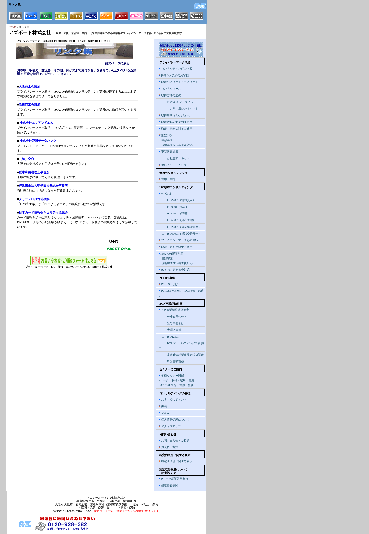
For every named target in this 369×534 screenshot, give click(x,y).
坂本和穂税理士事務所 (34, 172)
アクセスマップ (170, 426)
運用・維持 (167, 179)
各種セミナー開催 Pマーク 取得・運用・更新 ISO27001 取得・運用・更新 (176, 380)
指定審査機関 (168, 485)
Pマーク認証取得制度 (173, 479)
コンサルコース (170, 88)
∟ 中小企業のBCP (172, 316)
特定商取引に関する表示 (175, 461)
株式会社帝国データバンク (37, 140)
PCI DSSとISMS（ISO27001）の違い (181, 293)
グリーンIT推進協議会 (34, 199)
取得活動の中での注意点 (175, 122)
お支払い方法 (168, 447)
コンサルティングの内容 (175, 68)
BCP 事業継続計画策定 (174, 310)
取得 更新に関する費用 (175, 128)
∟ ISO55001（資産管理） (177, 220)
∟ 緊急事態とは (171, 323)
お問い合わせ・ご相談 (174, 440)
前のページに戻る (117, 63)
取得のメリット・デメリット (178, 82)
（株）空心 (26, 159)
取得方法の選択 (170, 95)
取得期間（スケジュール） (177, 115)
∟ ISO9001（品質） (174, 207)
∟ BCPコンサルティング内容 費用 (181, 346)
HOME (12, 27)
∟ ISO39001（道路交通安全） (180, 233)
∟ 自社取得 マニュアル (176, 102)
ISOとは (165, 193)
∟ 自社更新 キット (174, 158)
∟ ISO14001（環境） (174, 213)
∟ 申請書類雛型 (171, 361)
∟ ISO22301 (169, 336)
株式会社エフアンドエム (36, 123)
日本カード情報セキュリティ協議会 (43, 212)
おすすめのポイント (173, 399)
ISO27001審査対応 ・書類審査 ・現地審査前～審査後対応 (176, 258)
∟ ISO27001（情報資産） (177, 200)
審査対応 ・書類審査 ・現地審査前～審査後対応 (176, 140)
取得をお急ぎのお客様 (174, 75)
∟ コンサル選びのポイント (178, 108)
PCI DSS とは (168, 284)
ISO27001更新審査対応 (174, 269)
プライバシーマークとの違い (178, 240)
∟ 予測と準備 (170, 330)
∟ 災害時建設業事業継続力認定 (181, 354)
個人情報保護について (174, 419)
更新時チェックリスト (174, 165)
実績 (163, 406)
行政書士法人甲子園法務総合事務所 (43, 185)
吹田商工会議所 (29, 104)
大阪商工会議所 (29, 86)
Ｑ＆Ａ (164, 412)
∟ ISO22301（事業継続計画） (180, 227)
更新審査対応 (168, 151)
